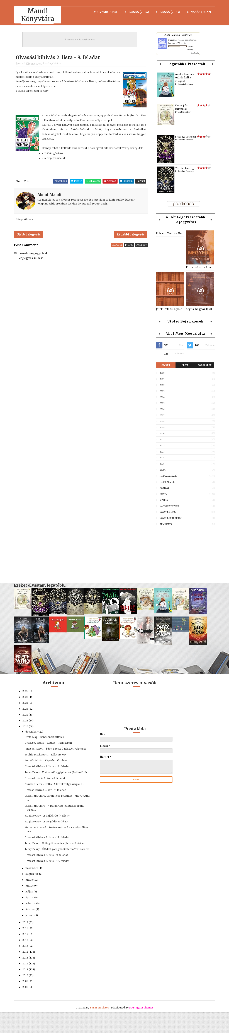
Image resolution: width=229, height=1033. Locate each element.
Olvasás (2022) (198, 12)
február (31, 930)
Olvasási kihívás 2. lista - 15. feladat (48, 881)
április (30, 918)
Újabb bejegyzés (30, 236)
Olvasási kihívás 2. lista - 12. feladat (48, 771)
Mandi (170, 40)
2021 (160, 440)
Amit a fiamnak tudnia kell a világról (183, 78)
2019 (160, 428)
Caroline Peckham (184, 140)
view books (193, 53)
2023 (160, 452)
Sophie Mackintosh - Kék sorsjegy (47, 759)
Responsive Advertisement (80, 39)
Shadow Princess (184, 137)
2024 (160, 458)
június (30, 906)
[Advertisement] (184, 553)
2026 (27, 691)
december (33, 732)
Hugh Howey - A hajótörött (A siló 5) (48, 828)
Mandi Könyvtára (39, 15)
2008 (27, 1007)
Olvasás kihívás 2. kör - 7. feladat (46, 802)
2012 (160, 385)
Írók (184, 366)
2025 (160, 464)
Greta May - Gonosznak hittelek (45, 737)
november (33, 888)
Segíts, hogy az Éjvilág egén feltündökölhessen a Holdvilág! (199, 309)
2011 (160, 379)
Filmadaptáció (167, 476)
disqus (129, 247)
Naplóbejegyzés (168, 506)
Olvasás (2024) (136, 12)
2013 (160, 392)
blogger (117, 247)
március (31, 924)
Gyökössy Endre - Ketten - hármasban (49, 743)
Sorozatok (203, 366)
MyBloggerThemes (141, 1028)
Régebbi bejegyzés (131, 236)
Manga (162, 500)
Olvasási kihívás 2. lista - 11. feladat (48, 850)
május (30, 912)
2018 (160, 422)
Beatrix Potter (183, 113)
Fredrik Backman (184, 85)
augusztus (33, 894)
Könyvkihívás (55, 64)
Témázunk (164, 525)
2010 (160, 373)
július (30, 900)
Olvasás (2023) (167, 12)
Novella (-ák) (166, 512)
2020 (160, 434)
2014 (160, 397)
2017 (160, 416)
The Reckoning (183, 168)
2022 (160, 446)
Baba (161, 470)
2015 (160, 404)
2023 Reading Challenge (177, 35)
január (31, 936)
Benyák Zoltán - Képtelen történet (47, 765)
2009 (27, 1001)
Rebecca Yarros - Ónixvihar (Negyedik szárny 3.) (169, 233)
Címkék (164, 366)
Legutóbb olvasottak (185, 64)
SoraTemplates (99, 1028)
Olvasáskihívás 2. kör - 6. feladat (46, 787)
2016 (160, 410)
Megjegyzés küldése (32, 260)
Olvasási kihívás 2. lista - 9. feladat (47, 875)
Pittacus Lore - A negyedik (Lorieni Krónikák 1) (199, 267)
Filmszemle (165, 482)
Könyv (162, 494)
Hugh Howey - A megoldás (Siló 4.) (47, 834)
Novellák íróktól (169, 518)
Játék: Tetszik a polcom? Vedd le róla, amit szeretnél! (169, 309)
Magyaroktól (104, 12)
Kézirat (163, 488)
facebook (141, 247)
